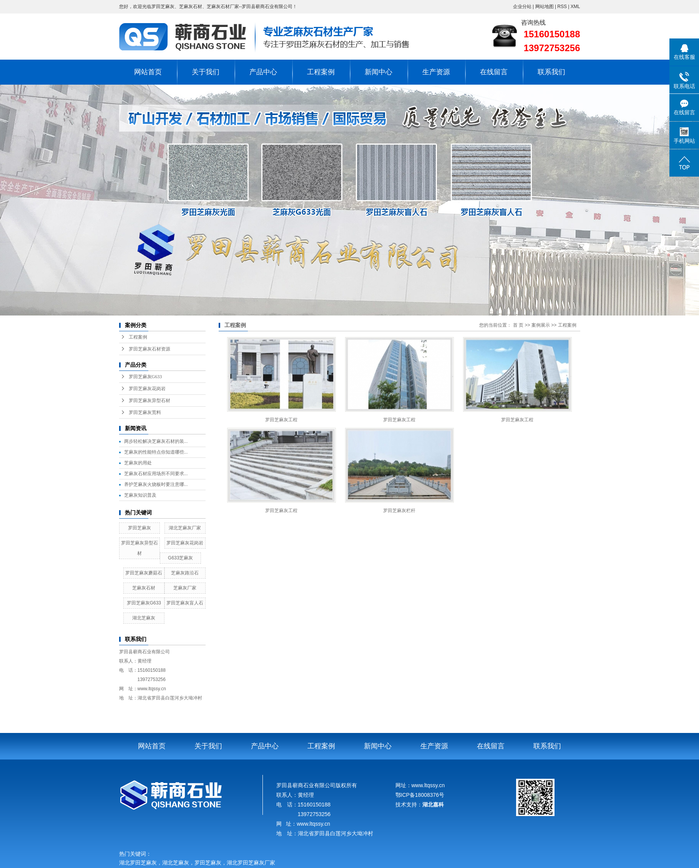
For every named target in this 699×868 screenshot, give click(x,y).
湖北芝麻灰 (143, 618)
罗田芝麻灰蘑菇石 (143, 573)
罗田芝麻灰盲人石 (184, 603)
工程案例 (321, 72)
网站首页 (148, 72)
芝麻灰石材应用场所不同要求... (156, 473)
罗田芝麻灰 (139, 528)
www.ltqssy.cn (152, 688)
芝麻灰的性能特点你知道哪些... (156, 452)
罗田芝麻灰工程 (281, 419)
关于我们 (205, 72)
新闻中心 (378, 72)
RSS (562, 6)
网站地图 (545, 6)
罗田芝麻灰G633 (145, 376)
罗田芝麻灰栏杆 (399, 510)
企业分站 (522, 6)
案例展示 (540, 325)
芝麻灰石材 (143, 588)
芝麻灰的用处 (138, 463)
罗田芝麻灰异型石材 (149, 400)
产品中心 (263, 72)
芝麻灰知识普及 (140, 495)
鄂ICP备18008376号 (420, 795)
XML (575, 6)
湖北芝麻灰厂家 (185, 528)
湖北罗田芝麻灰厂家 (252, 863)
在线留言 (494, 72)
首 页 (518, 325)
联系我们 (551, 72)
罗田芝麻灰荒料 (145, 412)
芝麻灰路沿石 (185, 573)
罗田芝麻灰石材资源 (149, 349)
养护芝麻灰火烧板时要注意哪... (156, 484)
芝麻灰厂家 (184, 588)
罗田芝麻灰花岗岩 (147, 388)
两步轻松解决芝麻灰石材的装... (156, 441)
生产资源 (436, 72)
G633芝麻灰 (180, 558)
